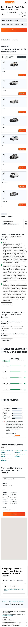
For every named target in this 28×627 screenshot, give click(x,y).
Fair (5, 415)
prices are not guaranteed (7, 615)
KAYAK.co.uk (4, 601)
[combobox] (3, 14)
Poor (5, 418)
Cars (10, 601)
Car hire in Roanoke (18, 603)
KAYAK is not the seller (14, 620)
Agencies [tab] (5, 580)
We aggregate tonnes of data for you (14, 622)
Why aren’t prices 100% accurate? (14, 625)
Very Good (7, 410)
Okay (5, 413)
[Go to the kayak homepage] (9, 2)
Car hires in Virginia (8, 603)
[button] (2, 2)
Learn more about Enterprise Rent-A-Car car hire (13, 589)
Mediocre (6, 417)
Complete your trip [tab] (22, 580)
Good (5, 412)
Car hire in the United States (18, 601)
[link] (14, 514)
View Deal (22, 75)
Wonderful (7, 408)
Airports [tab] (12, 580)
